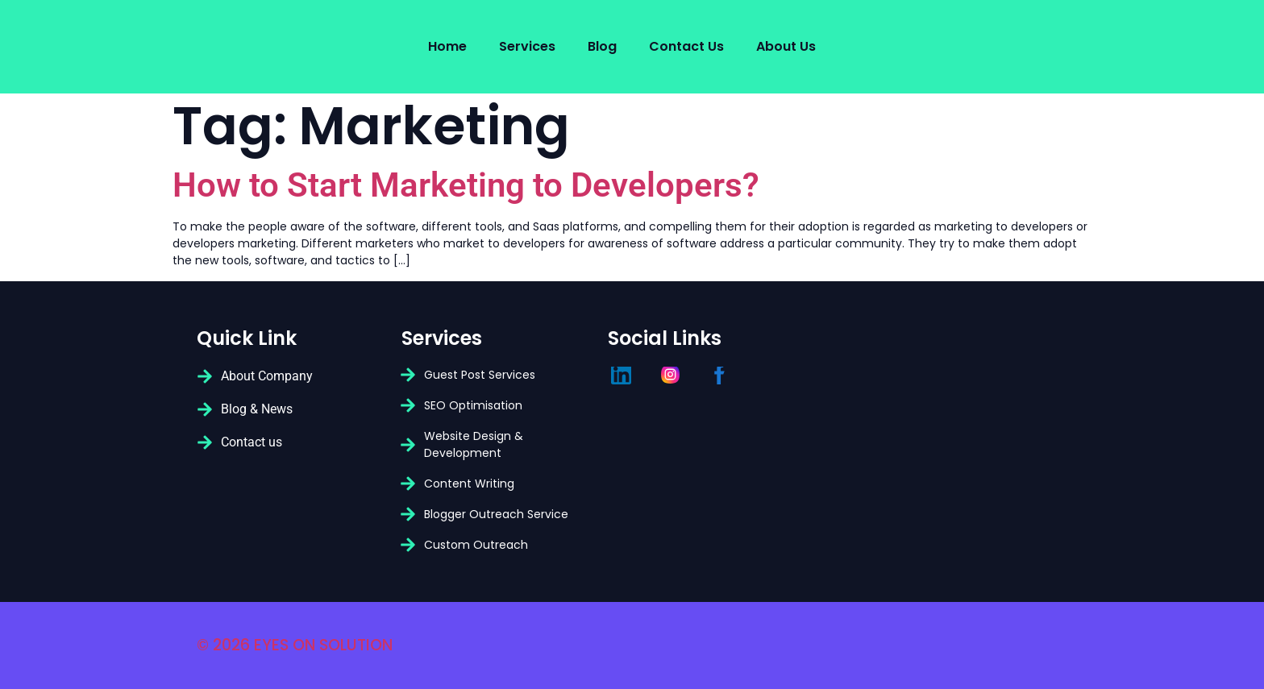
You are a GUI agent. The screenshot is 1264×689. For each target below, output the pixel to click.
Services (527, 46)
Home (447, 46)
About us (786, 46)
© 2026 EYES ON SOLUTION (295, 645)
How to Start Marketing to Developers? (466, 185)
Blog (602, 46)
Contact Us (686, 46)
